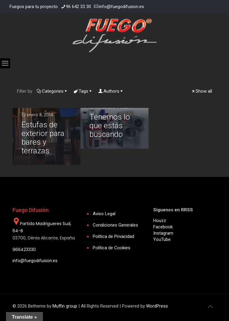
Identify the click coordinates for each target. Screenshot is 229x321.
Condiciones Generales (115, 225)
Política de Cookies (111, 247)
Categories (52, 91)
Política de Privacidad (113, 236)
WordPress (157, 306)
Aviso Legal (104, 213)
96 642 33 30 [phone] (78, 6)
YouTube (162, 239)
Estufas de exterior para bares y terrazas (42, 137)
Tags (83, 91)
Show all (201, 91)
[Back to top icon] (210, 306)
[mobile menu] (5, 63)
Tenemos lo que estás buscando (109, 125)
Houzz (159, 220)
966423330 (24, 250)
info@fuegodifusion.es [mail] (121, 6)
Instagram (163, 233)
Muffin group (64, 306)
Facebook (163, 227)
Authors (111, 91)
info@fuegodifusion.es (35, 260)
